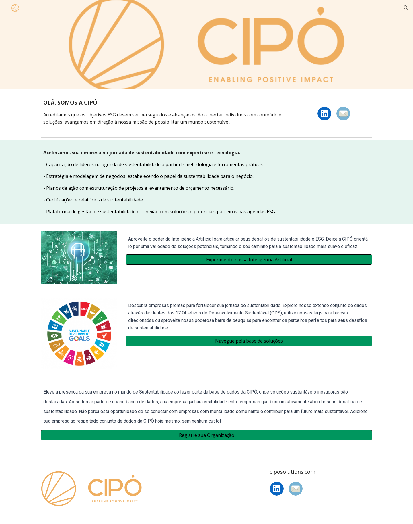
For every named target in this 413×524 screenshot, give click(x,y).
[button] (406, 8)
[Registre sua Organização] (206, 435)
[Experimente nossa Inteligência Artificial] (249, 259)
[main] (164, 112)
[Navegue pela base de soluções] (249, 341)
